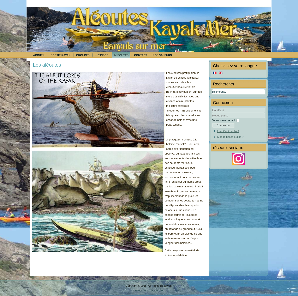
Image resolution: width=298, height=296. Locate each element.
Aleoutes (121, 55)
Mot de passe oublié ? (230, 136)
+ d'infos (101, 55)
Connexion (223, 125)
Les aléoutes (47, 65)
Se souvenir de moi (223, 120)
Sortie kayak (61, 55)
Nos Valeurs (162, 55)
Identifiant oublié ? (228, 131)
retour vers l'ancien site (149, 290)
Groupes (83, 55)
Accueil (39, 55)
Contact (140, 55)
